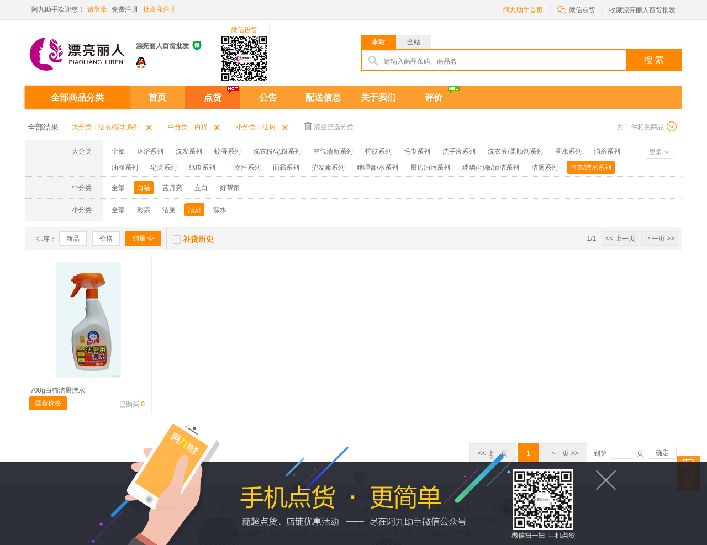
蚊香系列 (227, 151)
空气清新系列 (333, 151)
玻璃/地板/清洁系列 (490, 167)
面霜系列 (286, 167)
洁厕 (169, 210)
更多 (655, 152)
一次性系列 (244, 167)
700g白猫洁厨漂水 (57, 390)
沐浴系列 (150, 151)
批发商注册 (159, 9)
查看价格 (48, 403)
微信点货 (576, 9)
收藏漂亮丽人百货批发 (642, 10)
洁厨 (194, 210)
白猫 (143, 188)
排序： (46, 239)
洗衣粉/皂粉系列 (277, 151)
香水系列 (568, 151)
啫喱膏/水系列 (377, 167)
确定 (662, 453)
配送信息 (323, 97)
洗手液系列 (459, 151)
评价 (433, 97)
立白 (201, 188)
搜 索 (654, 60)
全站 (413, 42)
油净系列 (125, 167)
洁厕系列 (544, 167)
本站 (378, 42)
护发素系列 (328, 167)
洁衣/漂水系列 (590, 167)
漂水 (219, 210)
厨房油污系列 (430, 167)
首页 (157, 97)
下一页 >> (659, 238)
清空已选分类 (329, 126)
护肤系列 (378, 151)
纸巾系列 (202, 167)
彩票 (143, 210)
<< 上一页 (620, 238)
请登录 (97, 9)
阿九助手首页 (523, 10)
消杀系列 (607, 151)
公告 (268, 97)
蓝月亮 (172, 188)
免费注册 (125, 9)
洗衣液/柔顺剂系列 (515, 151)
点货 (212, 97)
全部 (118, 151)
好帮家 (230, 188)
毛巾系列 (417, 151)
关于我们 (378, 97)
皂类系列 (163, 167)
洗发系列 (189, 151)
